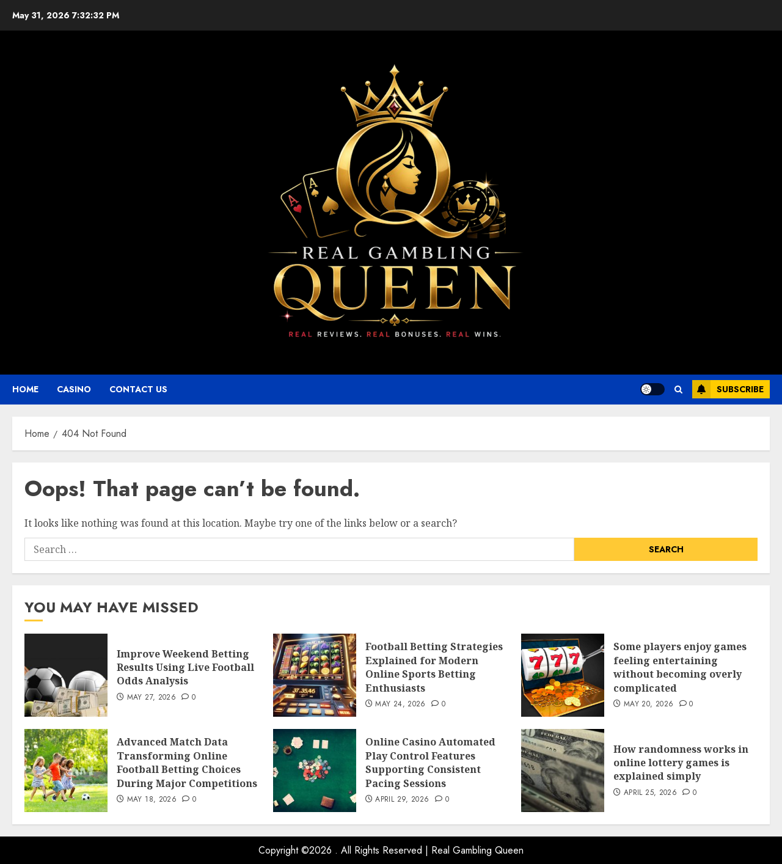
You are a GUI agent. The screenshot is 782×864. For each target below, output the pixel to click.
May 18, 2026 (152, 800)
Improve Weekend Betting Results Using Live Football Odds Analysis (185, 667)
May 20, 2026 (648, 704)
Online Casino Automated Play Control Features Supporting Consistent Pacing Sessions (430, 762)
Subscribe (728, 389)
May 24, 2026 (400, 704)
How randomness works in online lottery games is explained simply (680, 762)
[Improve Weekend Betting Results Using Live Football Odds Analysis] (66, 675)
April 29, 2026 (402, 800)
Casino (74, 389)
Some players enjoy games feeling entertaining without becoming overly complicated (680, 667)
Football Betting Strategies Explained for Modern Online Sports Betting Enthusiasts (434, 667)
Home (25, 389)
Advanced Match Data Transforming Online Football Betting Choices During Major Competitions (187, 762)
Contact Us (138, 389)
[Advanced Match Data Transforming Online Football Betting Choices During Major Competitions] (66, 770)
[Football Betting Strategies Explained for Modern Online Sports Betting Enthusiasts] (314, 675)
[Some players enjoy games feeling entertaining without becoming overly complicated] (562, 675)
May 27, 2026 (151, 698)
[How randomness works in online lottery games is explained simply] (562, 770)
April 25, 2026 (650, 793)
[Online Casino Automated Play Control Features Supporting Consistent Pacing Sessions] (314, 770)
